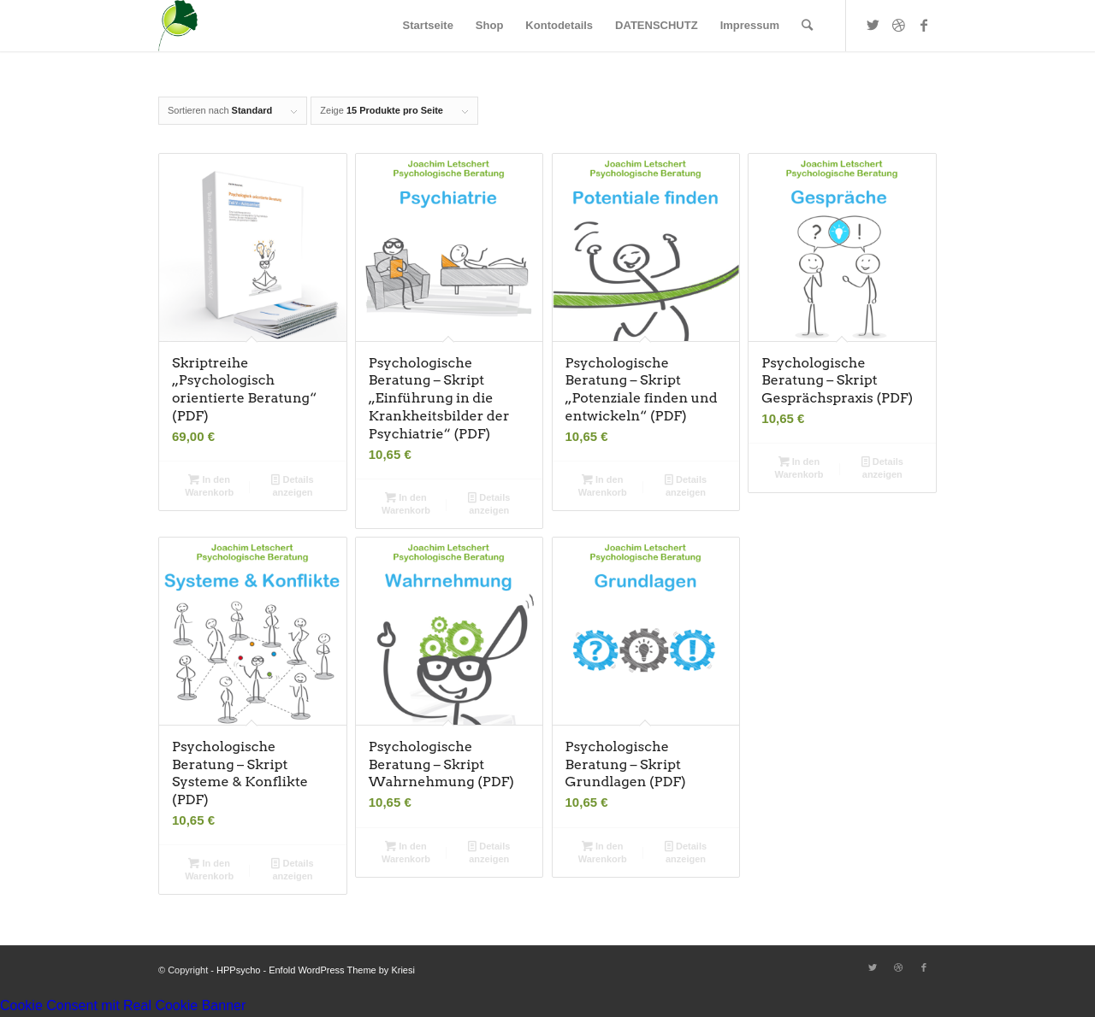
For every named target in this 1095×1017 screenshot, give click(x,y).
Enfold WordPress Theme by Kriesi (342, 970)
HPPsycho (238, 970)
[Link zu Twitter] (872, 25)
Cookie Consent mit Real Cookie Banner (123, 1005)
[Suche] (807, 25)
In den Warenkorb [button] (209, 485)
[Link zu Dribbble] (898, 25)
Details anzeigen (292, 485)
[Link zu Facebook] (924, 25)
